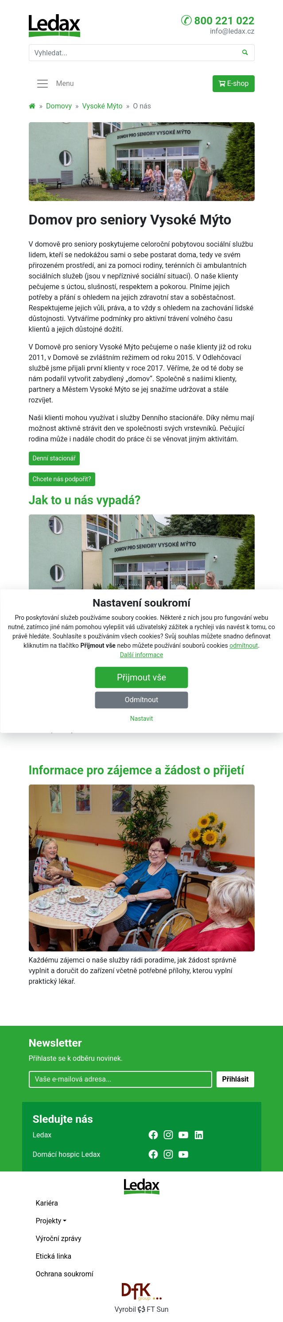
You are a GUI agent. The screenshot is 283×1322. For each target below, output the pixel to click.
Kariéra (47, 1203)
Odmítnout (141, 700)
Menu (55, 83)
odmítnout (243, 645)
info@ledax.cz (232, 31)
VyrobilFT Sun (141, 1309)
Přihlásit (235, 1079)
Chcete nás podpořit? (62, 479)
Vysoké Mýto (102, 106)
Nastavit (141, 718)
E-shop (233, 83)
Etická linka (54, 1256)
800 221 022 (218, 20)
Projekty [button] (49, 1221)
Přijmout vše (141, 677)
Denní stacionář (54, 458)
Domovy (59, 106)
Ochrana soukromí (64, 1274)
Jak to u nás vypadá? (85, 500)
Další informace (141, 654)
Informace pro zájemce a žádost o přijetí (136, 770)
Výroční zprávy (58, 1238)
